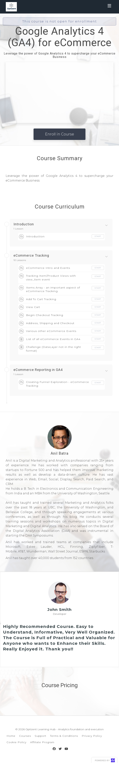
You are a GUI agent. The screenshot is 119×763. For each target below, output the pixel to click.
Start (98, 236)
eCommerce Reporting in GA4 (38, 370)
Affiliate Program (42, 742)
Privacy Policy (92, 735)
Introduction (23, 224)
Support (40, 735)
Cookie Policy (16, 742)
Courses (25, 735)
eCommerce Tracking (31, 255)
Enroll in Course (59, 134)
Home (11, 735)
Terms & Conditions (64, 735)
